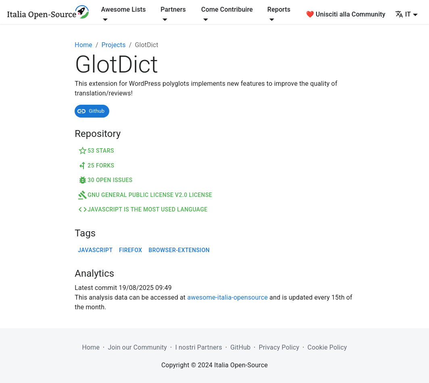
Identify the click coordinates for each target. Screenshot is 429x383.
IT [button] (403, 14)
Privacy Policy (279, 347)
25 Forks (96, 165)
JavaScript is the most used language (142, 209)
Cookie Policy (327, 347)
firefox (130, 250)
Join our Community (137, 347)
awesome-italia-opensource (227, 297)
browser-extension (179, 250)
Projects (114, 45)
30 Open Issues (105, 180)
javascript (95, 250)
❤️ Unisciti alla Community (345, 14)
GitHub (240, 347)
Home (83, 45)
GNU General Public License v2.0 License (145, 195)
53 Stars (96, 150)
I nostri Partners (198, 347)
